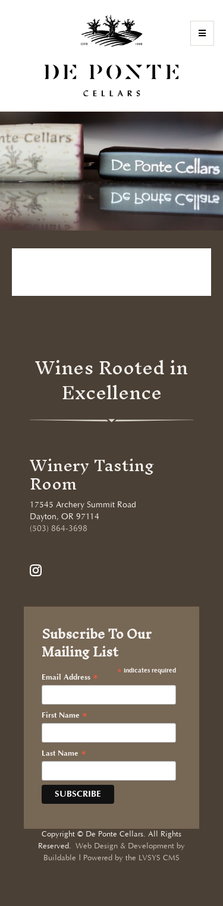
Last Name (64, 754)
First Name (64, 716)
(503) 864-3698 (58, 529)
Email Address (70, 678)
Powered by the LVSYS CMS (131, 858)
